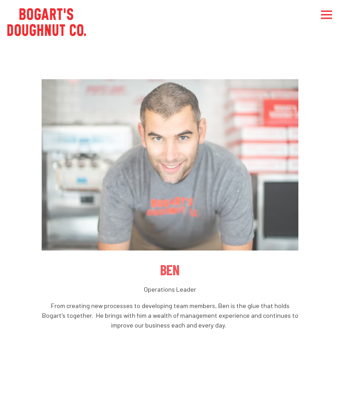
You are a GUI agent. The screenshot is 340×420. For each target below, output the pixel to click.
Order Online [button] (170, 379)
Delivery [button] (170, 406)
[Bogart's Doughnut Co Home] (46, 21)
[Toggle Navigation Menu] (326, 15)
